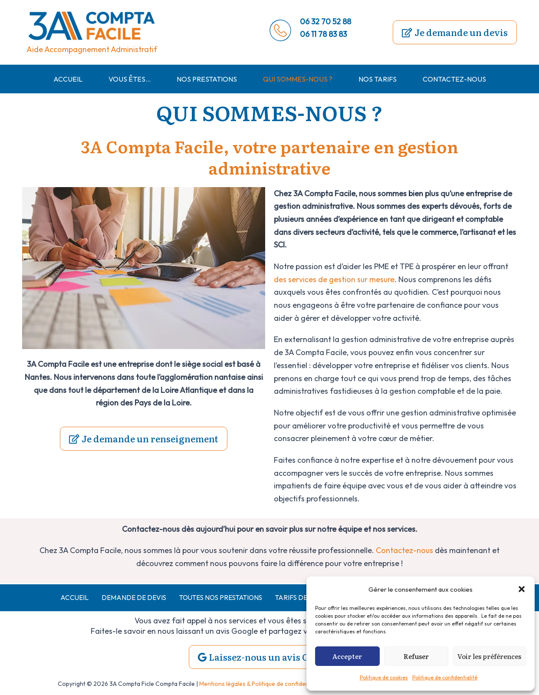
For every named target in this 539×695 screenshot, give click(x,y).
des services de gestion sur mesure (334, 279)
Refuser (416, 656)
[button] (521, 589)
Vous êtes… (129, 79)
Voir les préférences (489, 656)
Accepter (347, 656)
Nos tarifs (377, 79)
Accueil (67, 79)
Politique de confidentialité (444, 677)
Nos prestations (207, 79)
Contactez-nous (454, 79)
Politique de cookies (384, 677)
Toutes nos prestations (217, 597)
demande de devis (126, 597)
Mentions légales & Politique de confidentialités (263, 684)
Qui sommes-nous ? (297, 79)
